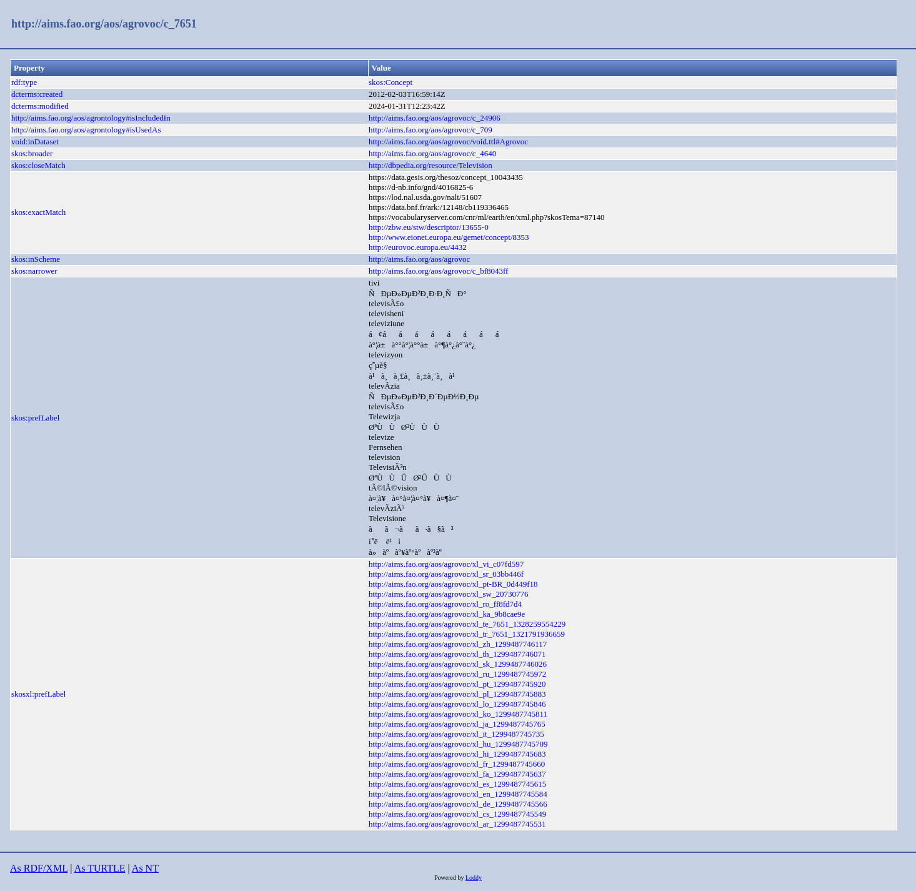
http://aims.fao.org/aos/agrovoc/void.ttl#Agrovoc (448, 141)
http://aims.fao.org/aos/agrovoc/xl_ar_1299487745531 (457, 824)
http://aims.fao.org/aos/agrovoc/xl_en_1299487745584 (458, 794)
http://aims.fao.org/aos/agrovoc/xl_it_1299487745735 (456, 734)
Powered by (449, 877)
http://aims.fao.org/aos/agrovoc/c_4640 (432, 153)
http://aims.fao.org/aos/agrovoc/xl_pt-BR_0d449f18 (453, 584)
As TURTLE (100, 868)
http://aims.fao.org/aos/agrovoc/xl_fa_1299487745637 (457, 774)
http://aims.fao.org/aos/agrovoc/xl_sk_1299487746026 (458, 664)
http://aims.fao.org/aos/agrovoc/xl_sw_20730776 (448, 594)
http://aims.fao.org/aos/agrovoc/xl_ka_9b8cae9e (447, 614)
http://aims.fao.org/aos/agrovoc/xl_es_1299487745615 (457, 784)
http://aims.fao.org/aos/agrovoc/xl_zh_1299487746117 (458, 644)
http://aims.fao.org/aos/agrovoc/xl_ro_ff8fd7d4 (445, 604)
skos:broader (31, 153)
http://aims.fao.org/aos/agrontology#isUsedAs (86, 129)
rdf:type (24, 82)
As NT (145, 868)
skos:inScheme (35, 259)
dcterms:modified (40, 106)
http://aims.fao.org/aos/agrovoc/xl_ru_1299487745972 (457, 674)
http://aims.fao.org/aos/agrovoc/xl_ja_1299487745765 (457, 724)
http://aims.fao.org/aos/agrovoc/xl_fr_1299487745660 (457, 764)
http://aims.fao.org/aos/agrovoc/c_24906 (434, 117)
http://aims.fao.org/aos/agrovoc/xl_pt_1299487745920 (457, 684)
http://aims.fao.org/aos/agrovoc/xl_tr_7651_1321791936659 (467, 634)
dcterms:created (36, 94)
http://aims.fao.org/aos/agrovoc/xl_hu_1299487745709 (458, 744)
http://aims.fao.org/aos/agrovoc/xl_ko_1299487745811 (458, 714)
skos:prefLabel (35, 417)
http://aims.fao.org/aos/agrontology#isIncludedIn (91, 117)
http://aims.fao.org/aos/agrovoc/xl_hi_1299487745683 (457, 754)
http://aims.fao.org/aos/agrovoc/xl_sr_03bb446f (446, 574)
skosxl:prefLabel (38, 694)
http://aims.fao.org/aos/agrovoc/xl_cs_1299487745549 (457, 814)
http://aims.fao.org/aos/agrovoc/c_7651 (104, 23)
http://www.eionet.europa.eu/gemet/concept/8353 (449, 237)
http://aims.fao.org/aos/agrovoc (419, 259)
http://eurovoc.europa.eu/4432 (418, 247)
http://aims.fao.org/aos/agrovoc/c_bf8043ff (438, 271)
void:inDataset (35, 141)
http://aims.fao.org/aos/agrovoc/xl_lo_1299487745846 (457, 704)
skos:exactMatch (38, 212)
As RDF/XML (38, 868)
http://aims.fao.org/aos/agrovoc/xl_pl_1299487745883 (457, 694)
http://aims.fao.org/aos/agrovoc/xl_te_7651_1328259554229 (467, 624)
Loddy (473, 877)
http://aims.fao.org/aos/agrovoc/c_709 (430, 129)
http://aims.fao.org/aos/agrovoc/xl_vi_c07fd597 (446, 564)
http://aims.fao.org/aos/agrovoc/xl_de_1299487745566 (458, 804)
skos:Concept (390, 82)
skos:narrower (34, 271)
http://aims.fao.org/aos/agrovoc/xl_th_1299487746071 (457, 654)
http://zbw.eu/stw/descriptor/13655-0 (429, 227)
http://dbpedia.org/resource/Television (430, 165)
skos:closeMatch (38, 165)
